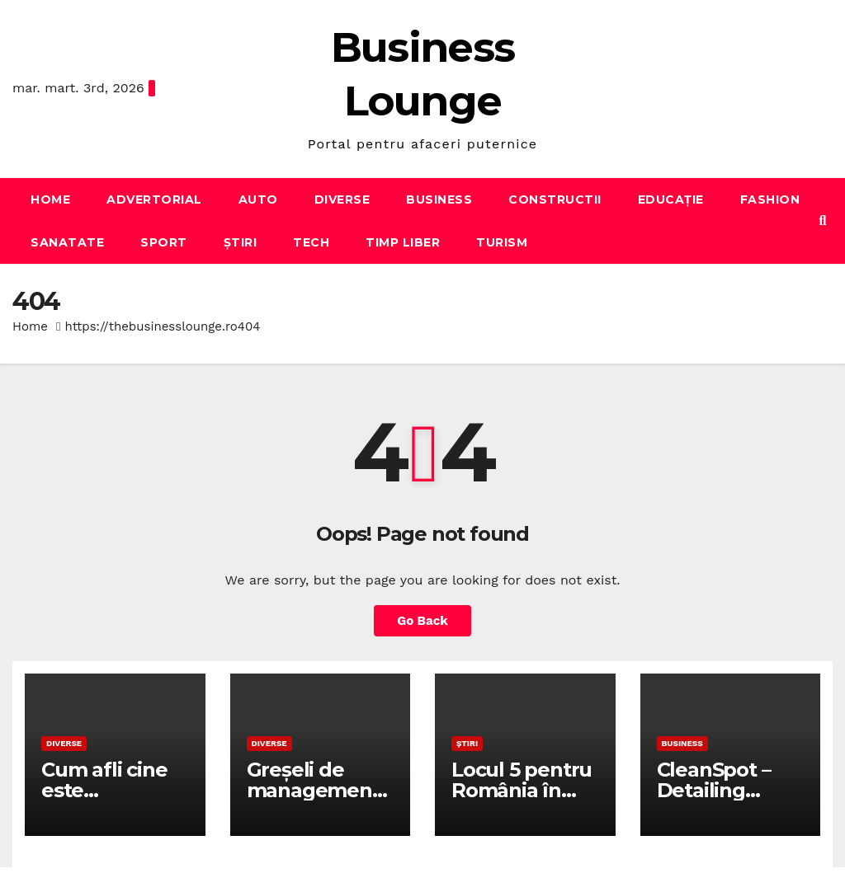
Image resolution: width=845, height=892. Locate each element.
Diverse (342, 199)
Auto (258, 199)
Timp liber (403, 242)
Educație (671, 199)
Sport (163, 242)
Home (50, 199)
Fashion (770, 199)
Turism (501, 242)
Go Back (422, 620)
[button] (823, 220)
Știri (240, 242)
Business (439, 199)
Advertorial (154, 199)
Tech (311, 242)
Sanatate (67, 242)
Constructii (555, 199)
